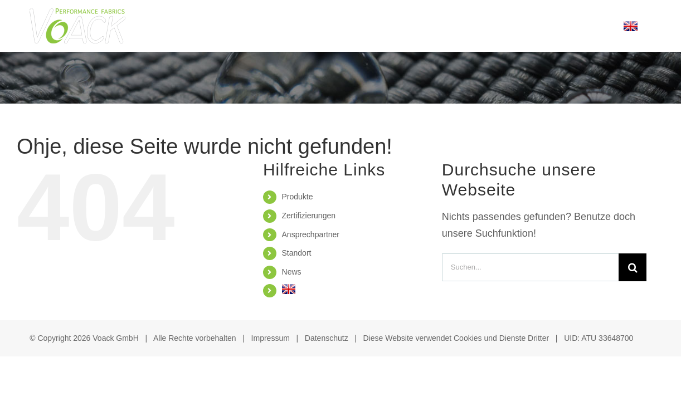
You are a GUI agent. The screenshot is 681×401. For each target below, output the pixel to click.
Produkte (297, 196)
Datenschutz (326, 338)
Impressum (270, 338)
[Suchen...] (530, 267)
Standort (297, 252)
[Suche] (632, 267)
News (291, 271)
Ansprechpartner (311, 234)
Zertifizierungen (309, 215)
